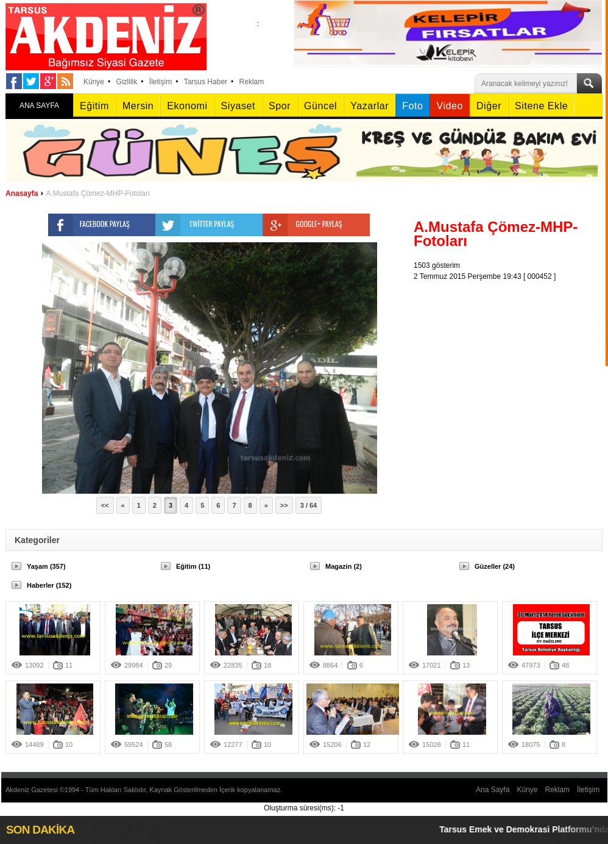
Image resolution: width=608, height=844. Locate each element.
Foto (412, 106)
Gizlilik (127, 82)
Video (449, 106)
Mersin (138, 106)
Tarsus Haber (205, 82)
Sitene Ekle (541, 106)
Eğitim (94, 106)
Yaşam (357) (46, 566)
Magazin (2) (343, 566)
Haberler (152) (49, 585)
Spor (280, 106)
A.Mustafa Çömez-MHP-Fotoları (98, 193)
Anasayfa (21, 193)
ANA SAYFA (39, 105)
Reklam (251, 82)
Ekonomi (187, 106)
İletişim (160, 82)
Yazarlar (369, 106)
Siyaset (238, 106)
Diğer (488, 106)
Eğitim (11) (193, 566)
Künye (93, 82)
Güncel (320, 106)
